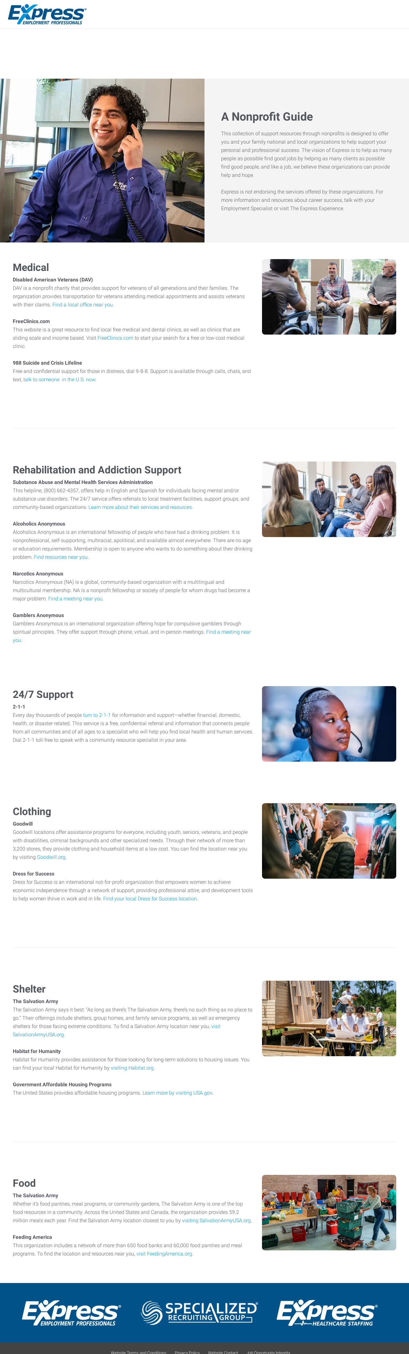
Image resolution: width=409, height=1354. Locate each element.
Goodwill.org (51, 859)
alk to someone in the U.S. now (60, 381)
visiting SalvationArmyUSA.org (216, 1222)
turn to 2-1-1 (97, 717)
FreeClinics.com (116, 340)
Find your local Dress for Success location (150, 900)
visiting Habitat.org (132, 1069)
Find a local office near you (82, 306)
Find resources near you (61, 559)
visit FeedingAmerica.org (164, 1255)
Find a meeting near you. (76, 600)
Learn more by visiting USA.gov (177, 1094)
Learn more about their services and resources (140, 509)
